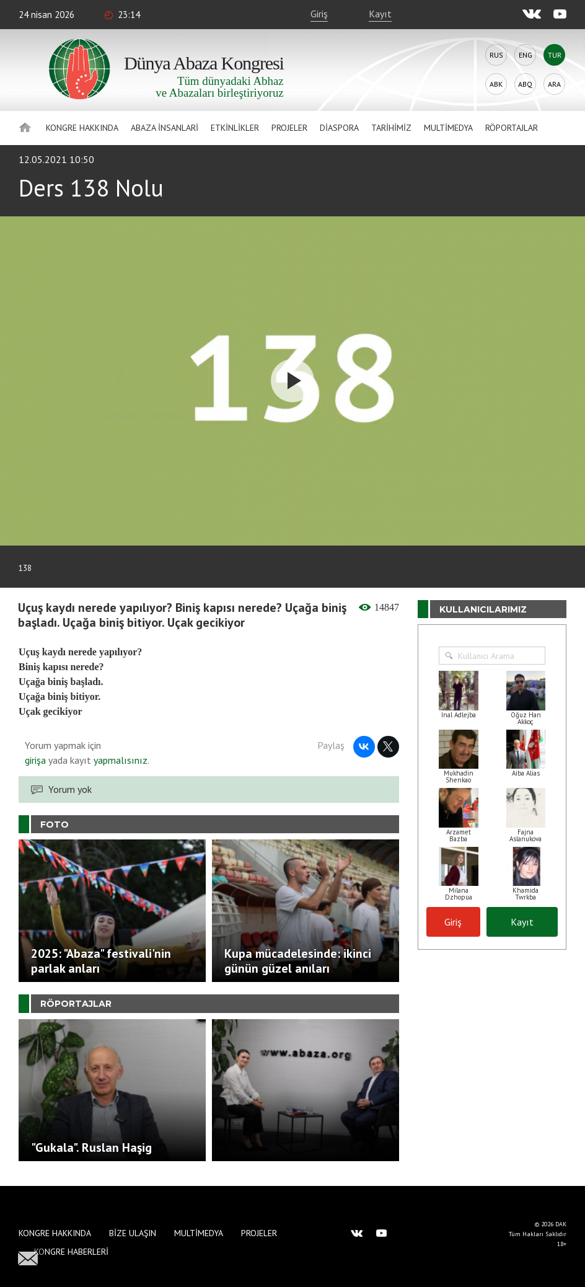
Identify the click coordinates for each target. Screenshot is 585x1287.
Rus (496, 55)
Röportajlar (511, 127)
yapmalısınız (119, 760)
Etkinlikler (235, 127)
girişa (35, 760)
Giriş (319, 13)
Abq (525, 84)
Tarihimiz (391, 127)
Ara (554, 84)
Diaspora (339, 127)
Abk (496, 84)
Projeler (289, 127)
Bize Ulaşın (132, 1233)
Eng (525, 55)
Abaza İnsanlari (164, 127)
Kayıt (380, 13)
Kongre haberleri (71, 1251)
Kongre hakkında (82, 127)
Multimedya (448, 127)
